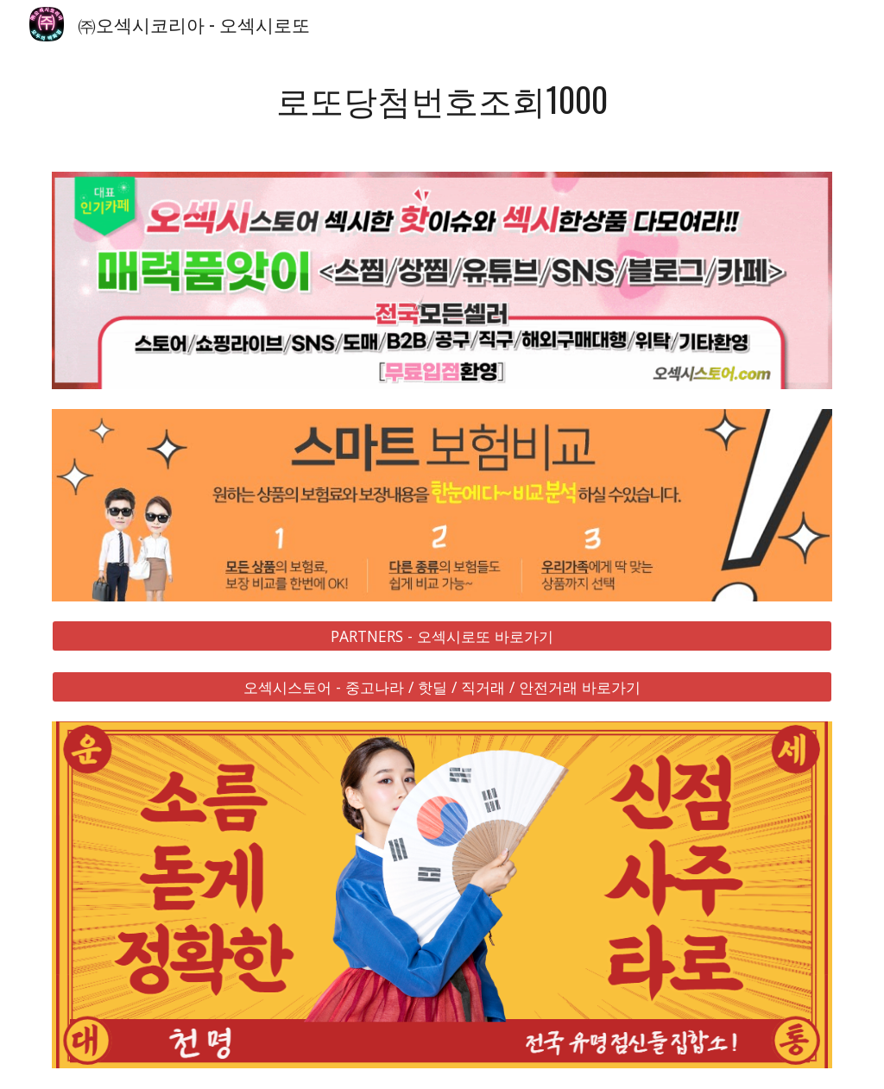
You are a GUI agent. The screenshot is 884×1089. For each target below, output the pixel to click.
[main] (442, 99)
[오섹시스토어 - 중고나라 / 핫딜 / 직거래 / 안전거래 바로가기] (442, 686)
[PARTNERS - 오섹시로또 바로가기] (442, 636)
